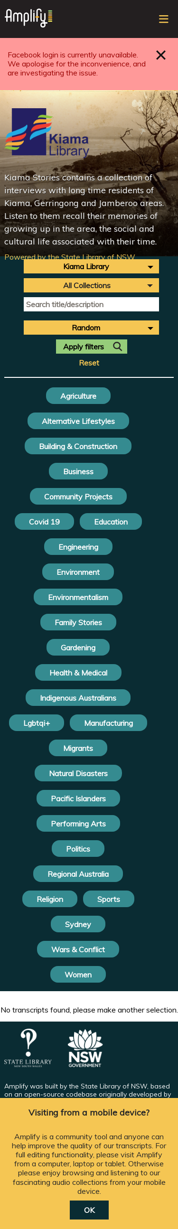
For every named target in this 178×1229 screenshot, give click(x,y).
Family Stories (78, 622)
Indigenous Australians (78, 698)
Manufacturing (108, 723)
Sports (108, 899)
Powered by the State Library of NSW (69, 257)
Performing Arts (78, 823)
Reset (89, 362)
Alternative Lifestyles (78, 421)
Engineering (78, 547)
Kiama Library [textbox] (86, 266)
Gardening (78, 647)
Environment (78, 572)
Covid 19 (44, 521)
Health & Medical (78, 672)
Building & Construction (78, 446)
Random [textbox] (86, 327)
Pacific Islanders (78, 798)
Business (78, 471)
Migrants (78, 748)
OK (89, 1210)
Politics (78, 849)
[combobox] (91, 266)
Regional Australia (78, 874)
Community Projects (78, 496)
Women (78, 974)
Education (111, 521)
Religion (50, 899)
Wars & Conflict (78, 949)
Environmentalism (78, 597)
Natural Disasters (78, 773)
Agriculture (78, 396)
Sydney (78, 924)
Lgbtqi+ (36, 723)
